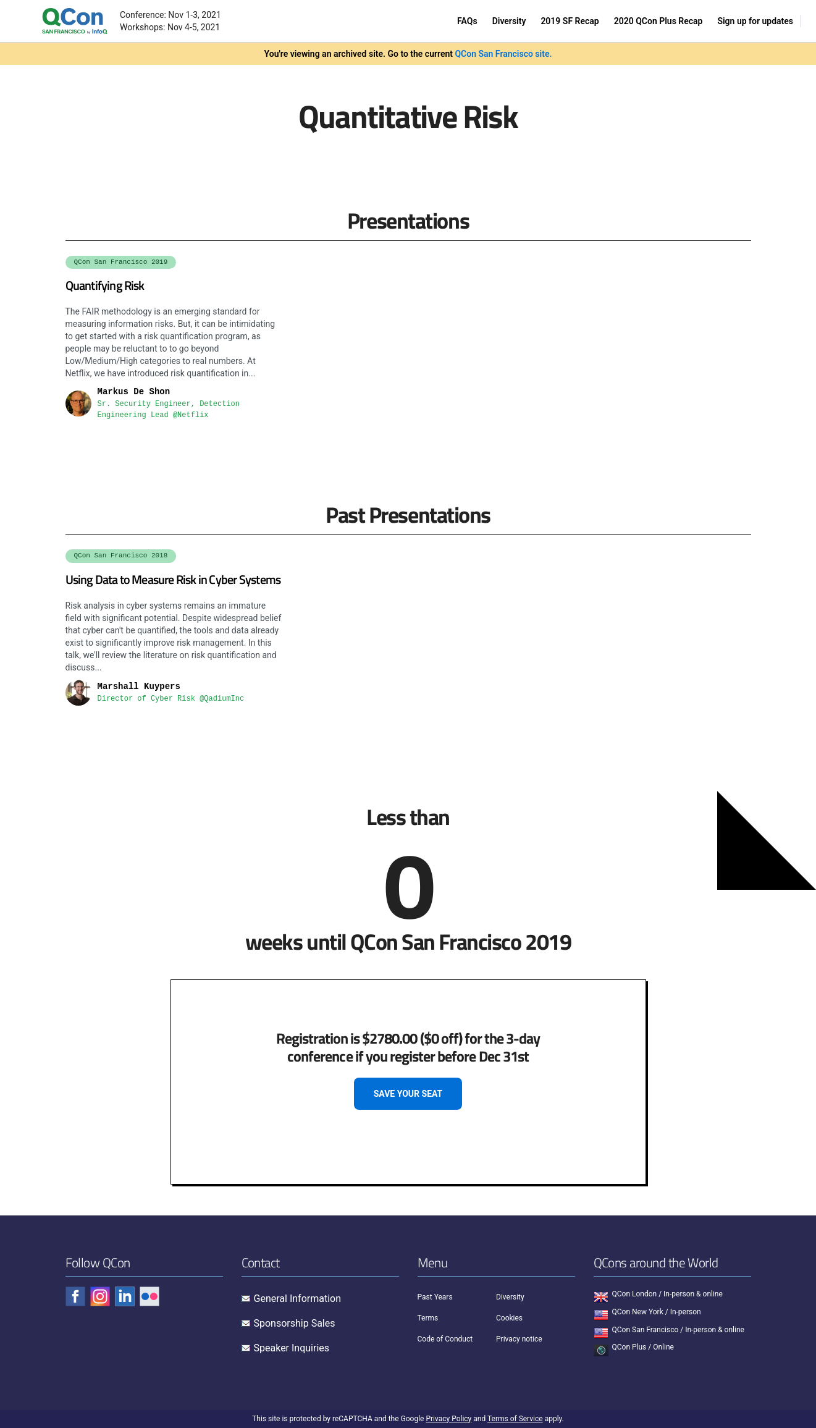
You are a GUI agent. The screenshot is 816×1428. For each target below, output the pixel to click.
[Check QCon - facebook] (75, 1296)
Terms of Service (515, 1418)
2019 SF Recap (569, 21)
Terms (428, 1318)
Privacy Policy (448, 1418)
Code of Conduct (445, 1339)
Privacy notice (519, 1339)
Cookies (509, 1318)
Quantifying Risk (105, 285)
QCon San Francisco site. (503, 54)
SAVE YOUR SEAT (408, 1094)
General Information (298, 1298)
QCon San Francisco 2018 (121, 555)
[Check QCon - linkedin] (125, 1296)
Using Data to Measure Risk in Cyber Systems (173, 579)
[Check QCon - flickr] (149, 1296)
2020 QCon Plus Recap (658, 21)
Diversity (509, 21)
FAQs (467, 21)
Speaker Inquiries (292, 1348)
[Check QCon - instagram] (100, 1296)
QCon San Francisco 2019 (121, 262)
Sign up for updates (755, 21)
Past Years (435, 1297)
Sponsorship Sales (294, 1323)
